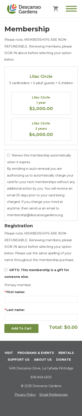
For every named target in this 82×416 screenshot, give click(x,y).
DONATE (63, 360)
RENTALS (66, 353)
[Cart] (56, 8)
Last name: (15, 310)
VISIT (9, 353)
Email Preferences (53, 395)
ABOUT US (43, 360)
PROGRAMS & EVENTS (35, 353)
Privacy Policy (25, 395)
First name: (15, 292)
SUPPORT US (19, 360)
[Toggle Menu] (71, 8)
